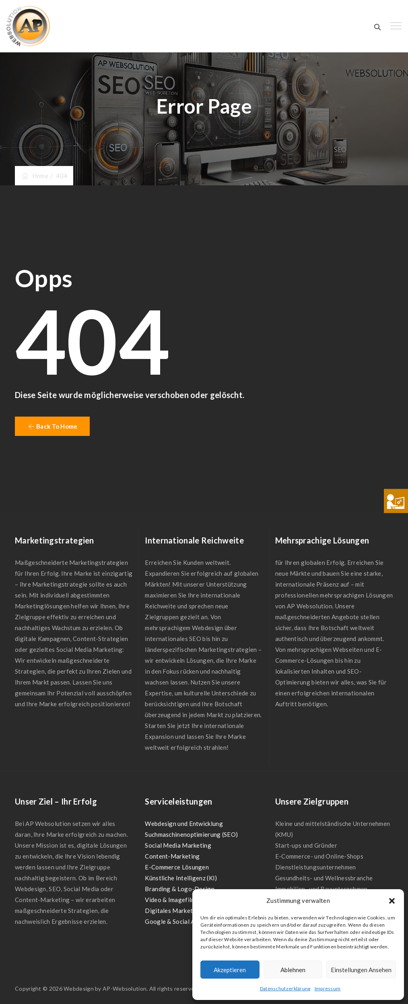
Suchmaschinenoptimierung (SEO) (191, 834)
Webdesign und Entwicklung (184, 823)
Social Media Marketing (178, 845)
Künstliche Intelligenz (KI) (181, 878)
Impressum (328, 988)
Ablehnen (292, 969)
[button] (392, 901)
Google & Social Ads (173, 921)
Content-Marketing (172, 856)
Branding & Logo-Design (179, 888)
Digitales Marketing (173, 910)
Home (34, 175)
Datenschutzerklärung (285, 988)
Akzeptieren (230, 969)
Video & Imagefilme (172, 899)
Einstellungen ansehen (361, 969)
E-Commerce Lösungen (177, 867)
